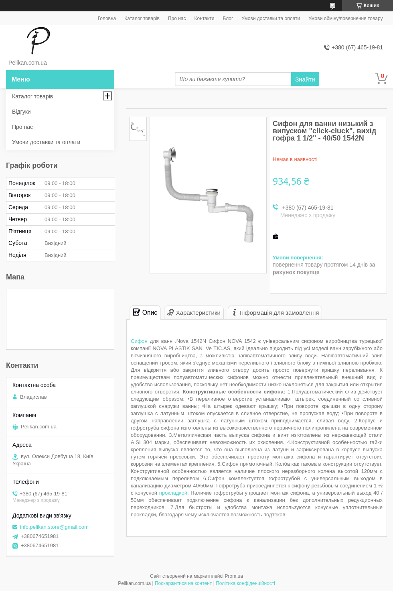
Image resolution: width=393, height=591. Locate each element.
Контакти (204, 18)
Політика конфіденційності (245, 583)
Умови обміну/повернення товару (345, 18)
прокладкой (173, 493)
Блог (228, 18)
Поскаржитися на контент (183, 583)
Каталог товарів (142, 18)
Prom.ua (234, 576)
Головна (107, 18)
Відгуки (21, 111)
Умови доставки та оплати (270, 18)
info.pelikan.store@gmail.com (54, 527)
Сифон (139, 341)
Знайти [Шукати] (305, 79)
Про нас (177, 18)
